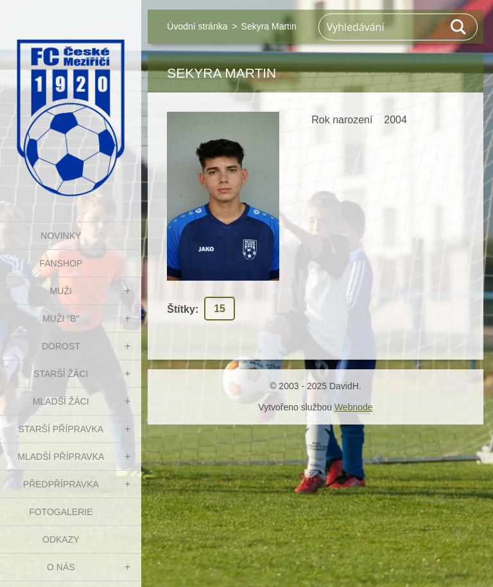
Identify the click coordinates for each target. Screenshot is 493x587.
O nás (61, 567)
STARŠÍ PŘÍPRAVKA (61, 429)
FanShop (60, 263)
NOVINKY (60, 236)
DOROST (61, 346)
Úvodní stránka (197, 26)
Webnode (353, 407)
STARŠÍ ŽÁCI (60, 374)
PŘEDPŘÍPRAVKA (61, 484)
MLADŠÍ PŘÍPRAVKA (60, 456)
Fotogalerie (60, 512)
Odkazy (61, 539)
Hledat (459, 27)
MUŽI (61, 291)
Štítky (181, 309)
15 (219, 308)
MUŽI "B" (60, 318)
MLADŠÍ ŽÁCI (61, 401)
